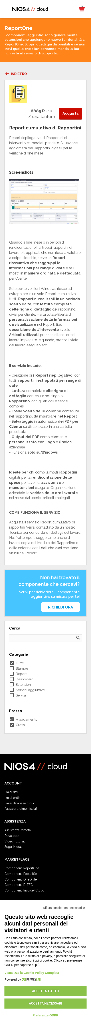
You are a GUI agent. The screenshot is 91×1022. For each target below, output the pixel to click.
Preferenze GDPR (46, 1015)
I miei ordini (12, 797)
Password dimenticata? (20, 808)
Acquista (71, 113)
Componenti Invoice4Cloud (24, 890)
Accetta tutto (45, 991)
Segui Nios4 (13, 846)
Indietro (15, 73)
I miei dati (11, 792)
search (78, 638)
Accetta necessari (45, 1003)
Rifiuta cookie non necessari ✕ (64, 908)
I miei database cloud (19, 803)
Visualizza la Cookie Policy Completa (31, 973)
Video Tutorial (14, 841)
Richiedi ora (60, 607)
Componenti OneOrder (21, 879)
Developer (12, 836)
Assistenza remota (17, 830)
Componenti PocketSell (21, 874)
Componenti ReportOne (21, 868)
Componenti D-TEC (18, 885)
